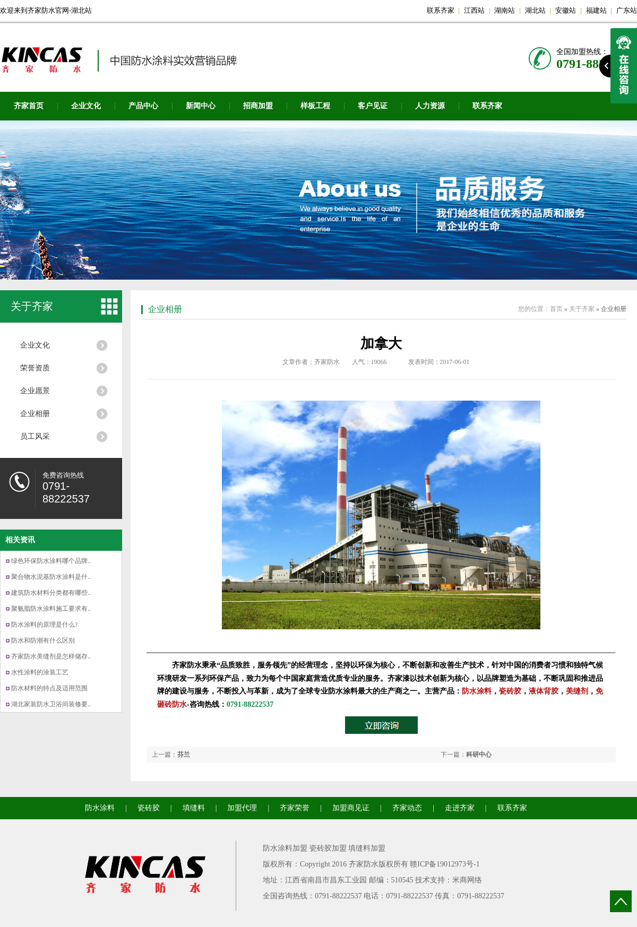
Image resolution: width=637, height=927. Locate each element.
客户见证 (373, 106)
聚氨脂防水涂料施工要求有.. (51, 608)
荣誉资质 (35, 368)
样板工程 (315, 106)
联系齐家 (440, 10)
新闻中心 (201, 106)
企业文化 (86, 106)
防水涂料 (477, 691)
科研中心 (479, 754)
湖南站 (504, 10)
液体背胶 (543, 691)
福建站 (596, 10)
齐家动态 (407, 808)
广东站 (626, 10)
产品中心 (143, 106)
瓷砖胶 (510, 691)
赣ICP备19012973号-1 (444, 864)
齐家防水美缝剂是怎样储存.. (51, 656)
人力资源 (430, 106)
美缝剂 (577, 691)
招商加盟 (258, 106)
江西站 (474, 10)
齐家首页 (29, 106)
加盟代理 (242, 808)
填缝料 (194, 808)
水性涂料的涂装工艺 (39, 672)
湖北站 (535, 10)
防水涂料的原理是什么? (44, 624)
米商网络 (467, 880)
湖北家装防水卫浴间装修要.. (51, 704)
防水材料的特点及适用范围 (49, 688)
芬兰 (183, 754)
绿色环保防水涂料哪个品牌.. (51, 561)
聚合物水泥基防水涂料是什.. (51, 577)
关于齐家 (32, 306)
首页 (556, 309)
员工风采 (35, 436)
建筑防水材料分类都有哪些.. (51, 592)
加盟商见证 (350, 808)
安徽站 (565, 10)
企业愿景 (35, 391)
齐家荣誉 (294, 808)
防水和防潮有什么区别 (43, 640)
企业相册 (35, 414)
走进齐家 (460, 808)
